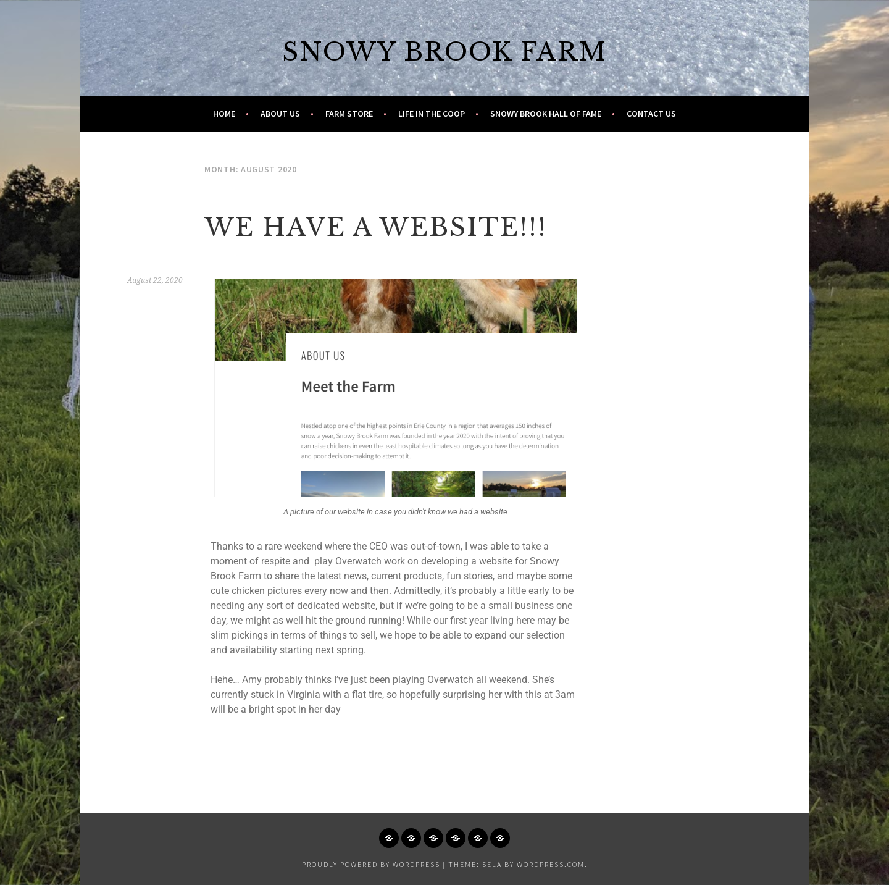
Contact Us (651, 113)
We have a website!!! (375, 227)
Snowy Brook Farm (444, 51)
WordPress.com (551, 864)
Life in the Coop (431, 113)
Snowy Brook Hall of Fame (545, 113)
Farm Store (349, 113)
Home (224, 113)
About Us (280, 113)
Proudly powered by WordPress (371, 864)
